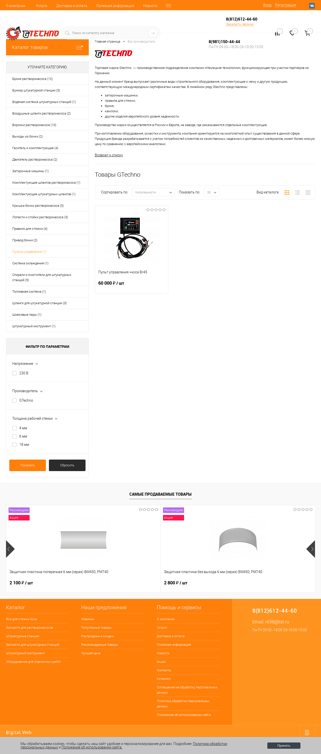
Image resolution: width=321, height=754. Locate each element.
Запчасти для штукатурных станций (32, 645)
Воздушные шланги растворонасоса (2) (41, 113)
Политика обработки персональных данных (183, 703)
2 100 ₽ (21, 583)
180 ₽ (251, 583)
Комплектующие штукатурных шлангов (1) (43, 194)
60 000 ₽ (131, 286)
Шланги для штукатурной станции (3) (39, 303)
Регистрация (285, 5)
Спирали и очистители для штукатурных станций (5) (41, 277)
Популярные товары (96, 627)
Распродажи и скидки (97, 636)
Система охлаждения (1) (30, 263)
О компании (15, 6)
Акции (161, 662)
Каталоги (163, 679)
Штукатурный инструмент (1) (33, 326)
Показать (27, 465)
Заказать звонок (240, 24)
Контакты (164, 670)
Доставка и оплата (71, 6)
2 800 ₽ (98, 583)
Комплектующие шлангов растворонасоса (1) (46, 182)
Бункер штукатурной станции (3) (36, 90)
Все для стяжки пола (21, 619)
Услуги (41, 6)
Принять (283, 745)
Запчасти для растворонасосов (29, 627)
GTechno (26, 400)
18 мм (24, 445)
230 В (23, 373)
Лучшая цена (91, 653)
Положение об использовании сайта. (91, 747)
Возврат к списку (109, 155)
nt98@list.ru (277, 621)
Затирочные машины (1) (30, 171)
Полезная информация (115, 6)
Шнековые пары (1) (26, 314)
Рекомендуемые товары (99, 645)
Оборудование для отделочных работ (33, 662)
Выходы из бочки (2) (27, 136)
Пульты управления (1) (29, 252)
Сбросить (67, 465)
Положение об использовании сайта (184, 715)
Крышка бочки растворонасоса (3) (38, 205)
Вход (267, 5)
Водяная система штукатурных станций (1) (44, 102)
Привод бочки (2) (24, 240)
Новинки (87, 619)
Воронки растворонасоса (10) (34, 125)
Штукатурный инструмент (25, 653)
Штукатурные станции (22, 636)
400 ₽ (174, 583)
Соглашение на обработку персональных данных (187, 689)
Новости (150, 6)
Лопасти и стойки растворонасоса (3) (40, 217)
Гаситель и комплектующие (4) (35, 148)
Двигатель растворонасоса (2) (34, 159)
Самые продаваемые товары (160, 494)
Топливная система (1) (29, 291)
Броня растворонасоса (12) (32, 79)
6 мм (23, 436)
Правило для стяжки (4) (29, 229)
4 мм (23, 428)
